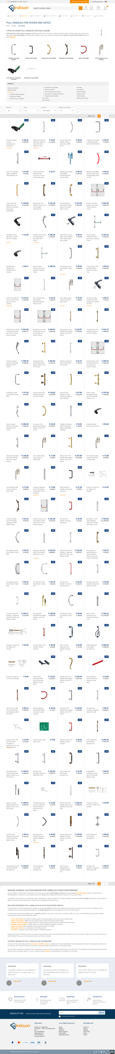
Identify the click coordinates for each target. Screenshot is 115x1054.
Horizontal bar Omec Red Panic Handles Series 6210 (92, 679)
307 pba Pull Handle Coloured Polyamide (65, 520)
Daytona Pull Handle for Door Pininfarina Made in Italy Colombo (66, 395)
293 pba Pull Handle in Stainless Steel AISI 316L (39, 773)
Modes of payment (63, 1031)
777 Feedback (13, 1)
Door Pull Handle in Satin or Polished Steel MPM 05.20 (12, 173)
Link (73, 1016)
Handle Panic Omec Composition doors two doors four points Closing (93, 364)
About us (85, 1028)
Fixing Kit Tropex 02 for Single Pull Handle (12, 647)
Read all (13, 37)
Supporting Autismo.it (64, 1034)
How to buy (61, 1030)
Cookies (85, 1034)
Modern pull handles (15, 96)
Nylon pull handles (49, 89)
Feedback (85, 1030)
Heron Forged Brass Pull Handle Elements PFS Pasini (12, 427)
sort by (43, 107)
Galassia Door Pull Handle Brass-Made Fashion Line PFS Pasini (66, 332)
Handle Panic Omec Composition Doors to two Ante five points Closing (39, 332)
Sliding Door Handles (17, 928)
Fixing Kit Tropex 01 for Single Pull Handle (93, 489)
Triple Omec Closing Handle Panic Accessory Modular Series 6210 (38, 680)
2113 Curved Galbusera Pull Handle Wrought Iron (65, 868)
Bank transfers (62, 1033)
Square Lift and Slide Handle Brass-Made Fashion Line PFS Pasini (12, 805)
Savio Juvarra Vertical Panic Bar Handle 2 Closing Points (38, 269)
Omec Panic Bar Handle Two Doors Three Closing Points (92, 206)
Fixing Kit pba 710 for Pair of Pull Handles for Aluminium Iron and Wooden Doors (12, 743)
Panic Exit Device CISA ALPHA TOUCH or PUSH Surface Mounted (38, 174)
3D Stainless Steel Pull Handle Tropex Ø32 (12, 552)
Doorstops (79, 87)
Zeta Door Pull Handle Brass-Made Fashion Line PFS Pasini (66, 711)
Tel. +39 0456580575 (39, 1031)
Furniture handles (81, 91)
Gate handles (80, 89)
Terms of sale (86, 1031)
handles (47, 951)
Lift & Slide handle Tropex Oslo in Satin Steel (39, 457)
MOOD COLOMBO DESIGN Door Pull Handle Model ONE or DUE (93, 174)
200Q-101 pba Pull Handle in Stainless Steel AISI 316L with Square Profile (66, 553)
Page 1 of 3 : (92, 116)
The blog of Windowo (79, 1)
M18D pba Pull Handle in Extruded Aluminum (66, 489)
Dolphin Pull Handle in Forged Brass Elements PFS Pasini (39, 237)
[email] (78, 1013)
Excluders (98, 16)
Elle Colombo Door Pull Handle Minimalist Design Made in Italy (39, 300)
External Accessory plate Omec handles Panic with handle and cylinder (66, 237)
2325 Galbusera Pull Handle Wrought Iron (92, 741)
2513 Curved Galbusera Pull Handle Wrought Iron (65, 648)
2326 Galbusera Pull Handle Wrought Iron (92, 647)
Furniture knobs (81, 94)
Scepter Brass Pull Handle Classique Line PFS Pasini (92, 331)
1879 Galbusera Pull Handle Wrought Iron (92, 836)
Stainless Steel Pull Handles (19, 922)
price (25, 107)
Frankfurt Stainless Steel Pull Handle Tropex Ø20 (66, 363)
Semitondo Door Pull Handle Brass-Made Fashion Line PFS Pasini (12, 774)
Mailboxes (87, 16)
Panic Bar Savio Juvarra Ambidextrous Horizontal (11, 143)
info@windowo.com (97, 1)
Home (8, 26)
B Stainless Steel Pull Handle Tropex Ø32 (12, 394)
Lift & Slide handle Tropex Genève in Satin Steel (65, 300)
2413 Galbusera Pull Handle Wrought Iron (65, 773)
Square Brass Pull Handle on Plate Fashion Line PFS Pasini (65, 837)
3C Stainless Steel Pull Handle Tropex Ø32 (39, 584)
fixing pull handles (81, 893)
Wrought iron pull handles (51, 87)
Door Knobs (45, 98)
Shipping (61, 1028)
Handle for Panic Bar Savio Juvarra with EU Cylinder (12, 236)
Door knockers (46, 100)
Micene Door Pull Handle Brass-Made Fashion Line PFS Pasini (66, 458)
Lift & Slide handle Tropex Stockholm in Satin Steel (92, 457)
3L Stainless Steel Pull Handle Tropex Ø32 (12, 584)
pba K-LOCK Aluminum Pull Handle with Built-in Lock (93, 616)
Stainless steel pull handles (17, 94)
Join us (101, 1012)
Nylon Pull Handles (17, 926)
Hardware (12, 16)
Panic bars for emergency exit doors (54, 94)
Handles (23, 16)
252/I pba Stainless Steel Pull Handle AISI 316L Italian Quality (12, 458)
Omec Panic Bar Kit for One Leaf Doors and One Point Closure (12, 300)
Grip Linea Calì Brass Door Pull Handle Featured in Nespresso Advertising (12, 207)
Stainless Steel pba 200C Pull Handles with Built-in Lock (39, 552)
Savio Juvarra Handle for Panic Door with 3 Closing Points (93, 237)
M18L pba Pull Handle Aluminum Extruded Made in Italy (38, 837)
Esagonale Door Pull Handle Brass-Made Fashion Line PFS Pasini (39, 364)
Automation (36, 16)
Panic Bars (14, 929)
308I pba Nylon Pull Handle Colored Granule (66, 741)
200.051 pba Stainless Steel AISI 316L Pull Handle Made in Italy (12, 837)
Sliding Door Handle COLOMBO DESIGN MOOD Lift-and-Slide (66, 174)
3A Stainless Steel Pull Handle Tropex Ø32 (66, 268)
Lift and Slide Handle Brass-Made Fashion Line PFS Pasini (39, 616)
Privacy (85, 1033)
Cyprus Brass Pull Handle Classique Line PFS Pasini (39, 394)
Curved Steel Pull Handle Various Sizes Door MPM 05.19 (65, 143)
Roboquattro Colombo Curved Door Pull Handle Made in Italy (92, 774)
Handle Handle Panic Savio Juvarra (93, 425)
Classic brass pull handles (17, 98)
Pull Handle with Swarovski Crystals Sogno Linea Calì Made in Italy (66, 206)
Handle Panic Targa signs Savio (39, 740)
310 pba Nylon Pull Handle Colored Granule (39, 647)
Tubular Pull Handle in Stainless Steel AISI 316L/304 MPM (93, 142)
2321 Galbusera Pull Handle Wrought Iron (38, 868)
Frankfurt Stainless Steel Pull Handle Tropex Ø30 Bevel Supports (66, 427)
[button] (85, 8)
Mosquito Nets (50, 16)
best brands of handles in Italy (40, 944)
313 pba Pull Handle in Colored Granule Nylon (65, 584)
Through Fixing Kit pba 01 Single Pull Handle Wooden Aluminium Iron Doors (39, 806)
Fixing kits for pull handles (51, 96)
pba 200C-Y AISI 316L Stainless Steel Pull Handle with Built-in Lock (92, 521)
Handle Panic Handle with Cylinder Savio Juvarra (11, 269)
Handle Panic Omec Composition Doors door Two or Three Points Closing (12, 332)
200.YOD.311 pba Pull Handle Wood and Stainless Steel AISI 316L (12, 711)
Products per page (65, 107)
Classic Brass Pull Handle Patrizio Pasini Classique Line (92, 269)
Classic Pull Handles (17, 919)
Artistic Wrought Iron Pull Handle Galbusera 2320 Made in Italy (11, 521)
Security (75, 16)
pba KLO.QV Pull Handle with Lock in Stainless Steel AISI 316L (66, 805)
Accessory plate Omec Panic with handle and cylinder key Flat (93, 300)
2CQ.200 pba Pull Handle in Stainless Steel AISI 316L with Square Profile (12, 616)
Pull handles (21, 26)
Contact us (85, 1027)
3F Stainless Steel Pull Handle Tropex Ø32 (66, 615)
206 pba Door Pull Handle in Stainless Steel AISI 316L (93, 584)
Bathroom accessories (82, 98)
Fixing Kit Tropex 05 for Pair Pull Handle (12, 677)
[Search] (80, 8)
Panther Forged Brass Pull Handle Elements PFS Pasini (12, 364)
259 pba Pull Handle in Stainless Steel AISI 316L (93, 868)
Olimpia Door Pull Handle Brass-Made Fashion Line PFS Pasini (66, 679)
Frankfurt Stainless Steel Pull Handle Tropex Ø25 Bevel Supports (39, 490)
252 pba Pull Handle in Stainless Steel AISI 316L (93, 710)
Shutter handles (81, 96)
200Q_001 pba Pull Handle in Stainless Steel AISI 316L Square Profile (39, 143)
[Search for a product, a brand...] (56, 8)
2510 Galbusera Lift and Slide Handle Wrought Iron (12, 868)
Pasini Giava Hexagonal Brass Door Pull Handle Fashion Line (92, 395)
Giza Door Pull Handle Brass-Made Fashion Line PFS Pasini (39, 427)
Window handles (12, 90)
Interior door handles (13, 88)
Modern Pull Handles (17, 920)
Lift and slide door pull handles (53, 91)
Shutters (64, 16)
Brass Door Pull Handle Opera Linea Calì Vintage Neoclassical (39, 206)
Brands (8, 107)
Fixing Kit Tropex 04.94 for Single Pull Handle (93, 804)
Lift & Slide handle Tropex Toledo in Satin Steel (12, 489)
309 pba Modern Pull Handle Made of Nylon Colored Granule (38, 711)
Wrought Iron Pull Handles (19, 924)
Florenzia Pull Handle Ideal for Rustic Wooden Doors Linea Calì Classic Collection (92, 554)
